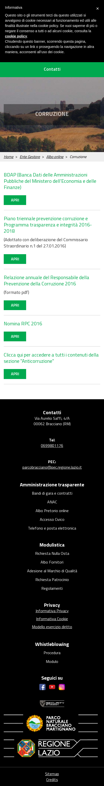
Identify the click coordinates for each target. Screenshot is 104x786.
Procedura (52, 653)
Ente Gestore (30, 157)
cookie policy (16, 36)
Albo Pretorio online (52, 511)
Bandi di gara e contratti (52, 493)
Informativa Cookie (52, 619)
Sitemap (52, 774)
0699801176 (52, 445)
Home (8, 157)
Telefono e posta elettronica (52, 528)
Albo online (54, 157)
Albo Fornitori (52, 562)
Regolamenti (52, 588)
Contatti (52, 69)
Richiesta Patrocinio (52, 580)
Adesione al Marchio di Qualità (52, 571)
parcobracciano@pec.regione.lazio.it (52, 467)
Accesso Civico (52, 519)
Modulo (52, 661)
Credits (52, 779)
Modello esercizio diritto (52, 627)
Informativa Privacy (52, 611)
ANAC (52, 502)
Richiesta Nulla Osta (52, 553)
